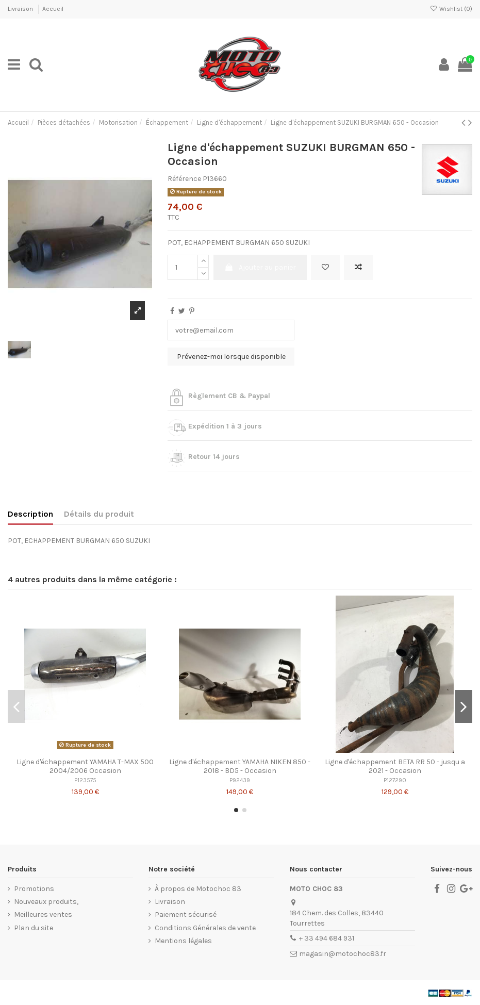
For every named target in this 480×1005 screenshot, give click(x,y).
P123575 (85, 780)
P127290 (395, 780)
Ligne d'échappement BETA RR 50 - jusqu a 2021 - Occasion (395, 766)
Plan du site (33, 928)
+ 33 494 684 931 (326, 938)
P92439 (239, 780)
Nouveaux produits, (46, 901)
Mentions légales (183, 940)
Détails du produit (99, 514)
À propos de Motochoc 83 (198, 888)
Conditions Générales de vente (205, 928)
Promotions (34, 888)
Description (30, 514)
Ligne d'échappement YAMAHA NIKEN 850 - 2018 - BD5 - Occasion (239, 766)
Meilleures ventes (43, 914)
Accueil (52, 8)
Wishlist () (451, 8)
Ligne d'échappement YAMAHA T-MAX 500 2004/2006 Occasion (85, 766)
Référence (184, 178)
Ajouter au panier (260, 267)
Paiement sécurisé (186, 914)
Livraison (21, 8)
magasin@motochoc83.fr (342, 953)
